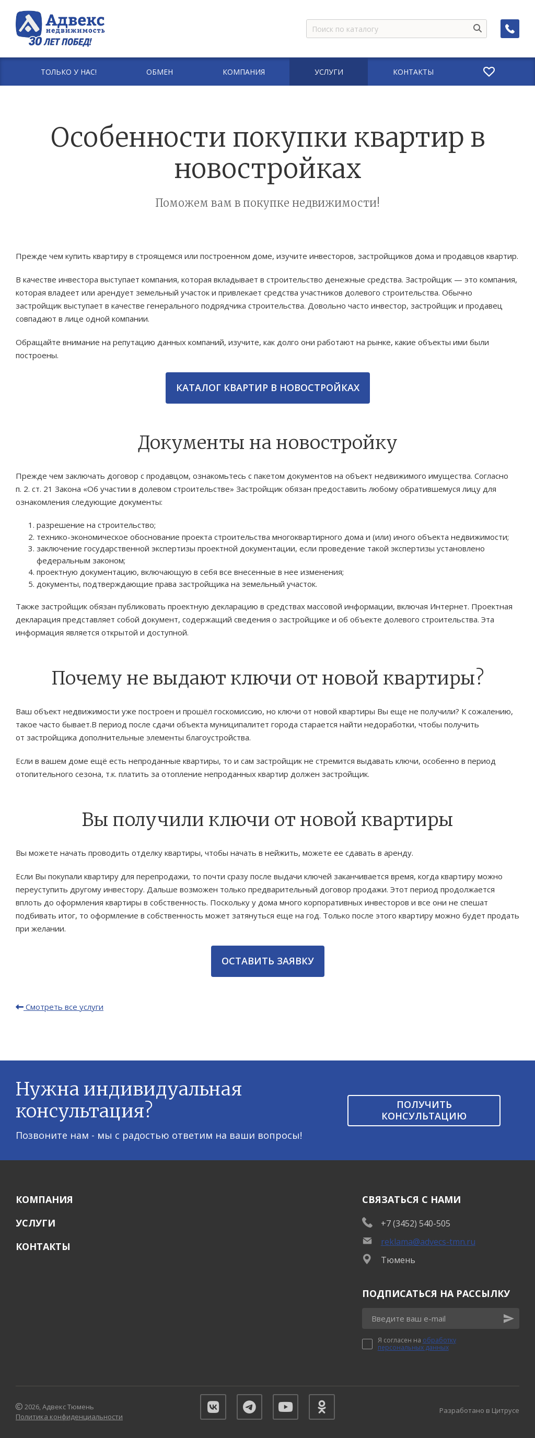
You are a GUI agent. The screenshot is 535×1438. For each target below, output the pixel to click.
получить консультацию (424, 1110)
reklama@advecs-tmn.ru (428, 1241)
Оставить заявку (268, 960)
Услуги (35, 1223)
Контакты (43, 1246)
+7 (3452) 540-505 (415, 1223)
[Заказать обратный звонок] (510, 28)
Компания (44, 1199)
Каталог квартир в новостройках (267, 387)
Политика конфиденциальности (69, 1417)
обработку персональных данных (417, 1344)
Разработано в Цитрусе (479, 1410)
